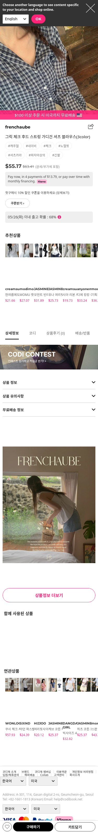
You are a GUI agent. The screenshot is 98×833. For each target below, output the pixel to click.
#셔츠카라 (15, 155)
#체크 (47, 146)
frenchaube (17, 127)
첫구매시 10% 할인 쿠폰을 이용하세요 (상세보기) (37, 193)
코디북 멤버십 (43, 772)
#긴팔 (56, 155)
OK (38, 19)
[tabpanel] (10, 274)
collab (44, 775)
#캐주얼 (13, 146)
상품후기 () (55, 333)
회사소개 (75, 775)
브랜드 (25, 772)
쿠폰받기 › (17, 203)
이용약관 (61, 772)
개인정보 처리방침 (82, 772)
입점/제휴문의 (11, 775)
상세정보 (12, 333)
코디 (32, 333)
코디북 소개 (9, 772)
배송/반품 (82, 333)
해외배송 (30, 775)
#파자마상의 (37, 155)
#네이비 (31, 146)
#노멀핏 (64, 146)
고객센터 (59, 775)
